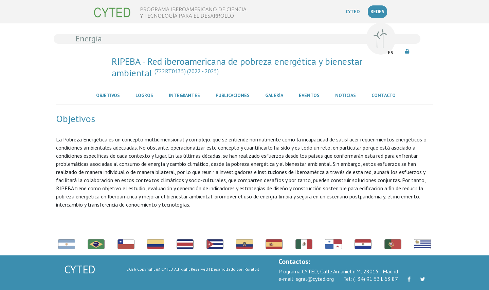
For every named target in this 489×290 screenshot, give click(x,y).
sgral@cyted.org (306, 278)
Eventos (310, 95)
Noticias (347, 95)
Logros (145, 95)
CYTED (354, 11)
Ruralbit (251, 269)
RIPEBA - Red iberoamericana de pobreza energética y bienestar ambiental (237, 67)
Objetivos (109, 95)
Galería (275, 95)
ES (390, 53)
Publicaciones (234, 95)
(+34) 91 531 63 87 (370, 278)
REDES (377, 11)
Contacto (385, 95)
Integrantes (186, 95)
